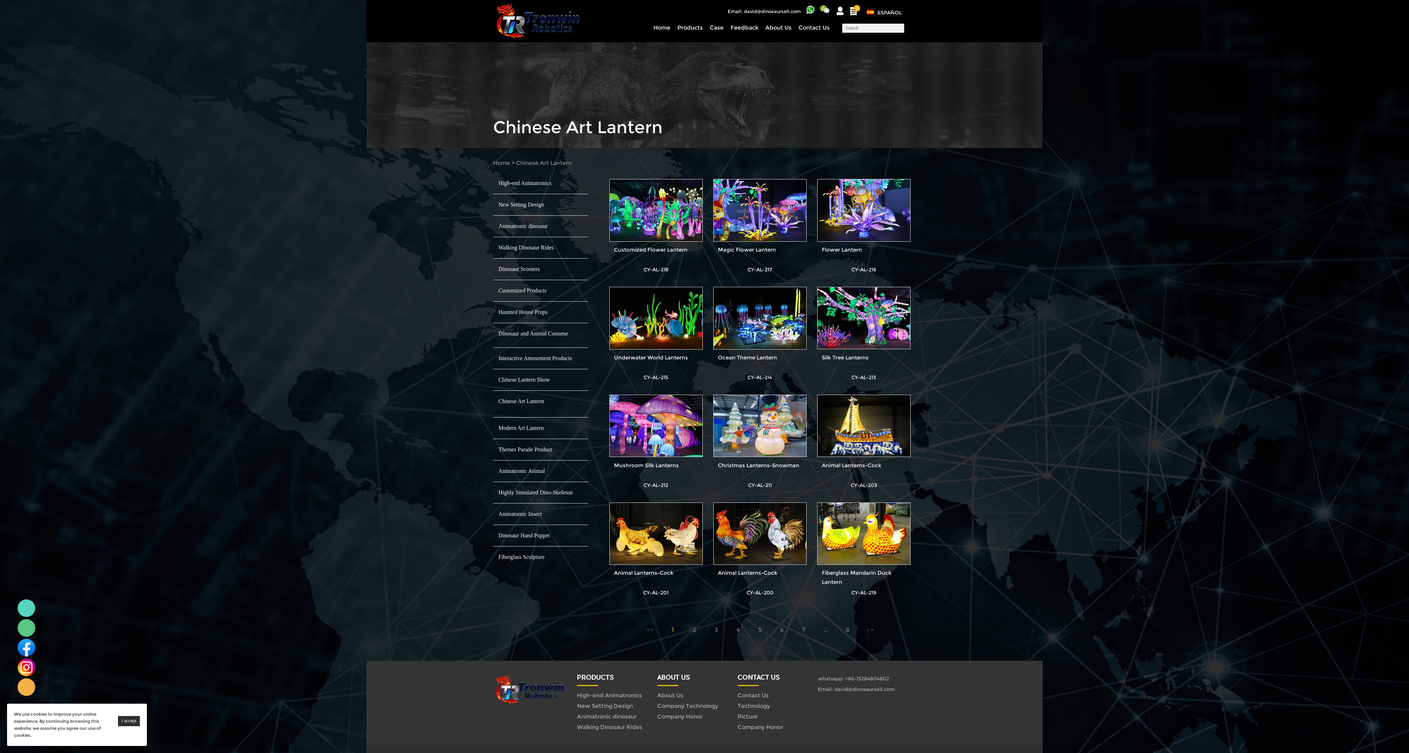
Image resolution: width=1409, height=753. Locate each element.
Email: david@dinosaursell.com (764, 11)
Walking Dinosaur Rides (526, 248)
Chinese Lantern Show (524, 380)
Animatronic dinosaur (523, 226)
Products (690, 27)
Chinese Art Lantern (544, 163)
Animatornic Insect (520, 514)
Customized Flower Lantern (651, 249)
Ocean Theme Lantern (747, 357)
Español (889, 13)
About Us (778, 27)
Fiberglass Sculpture (521, 557)
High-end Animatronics (525, 183)
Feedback (744, 27)
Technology (754, 706)
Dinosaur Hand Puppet (524, 535)
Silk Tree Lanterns (845, 357)
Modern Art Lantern (521, 428)
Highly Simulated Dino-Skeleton (535, 492)
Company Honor (680, 716)
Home (661, 27)
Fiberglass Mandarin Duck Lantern (857, 577)
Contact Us (814, 27)
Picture (748, 716)
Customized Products (522, 291)
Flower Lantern (842, 249)
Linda (26, 608)
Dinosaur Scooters (519, 269)
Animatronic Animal (521, 471)
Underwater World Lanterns (651, 357)
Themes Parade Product (525, 449)
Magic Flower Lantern (747, 249)
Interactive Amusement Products (535, 358)
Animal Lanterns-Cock (851, 465)
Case (717, 27)
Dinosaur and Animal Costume (533, 334)
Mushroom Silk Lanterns (646, 465)
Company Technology (687, 706)
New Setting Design (521, 205)
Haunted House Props (523, 312)
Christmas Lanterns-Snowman (758, 465)
